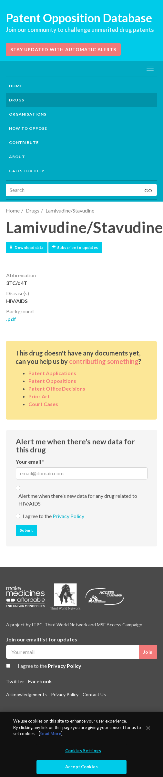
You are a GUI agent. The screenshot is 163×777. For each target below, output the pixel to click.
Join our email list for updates (41, 639)
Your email (30, 462)
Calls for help (27, 170)
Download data (27, 247)
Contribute (24, 142)
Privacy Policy (68, 516)
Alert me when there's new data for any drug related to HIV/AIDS (77, 500)
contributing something (103, 361)
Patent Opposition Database (79, 18)
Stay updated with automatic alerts (63, 49)
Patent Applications (52, 373)
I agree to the (53, 516)
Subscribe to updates (75, 247)
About (17, 156)
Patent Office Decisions (56, 388)
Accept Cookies (81, 766)
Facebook (40, 681)
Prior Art (39, 396)
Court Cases (43, 404)
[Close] (148, 728)
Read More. (50, 733)
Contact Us (94, 694)
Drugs (32, 210)
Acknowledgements (26, 694)
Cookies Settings (83, 750)
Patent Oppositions (52, 381)
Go (148, 190)
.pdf (11, 319)
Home (15, 85)
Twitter (15, 681)
